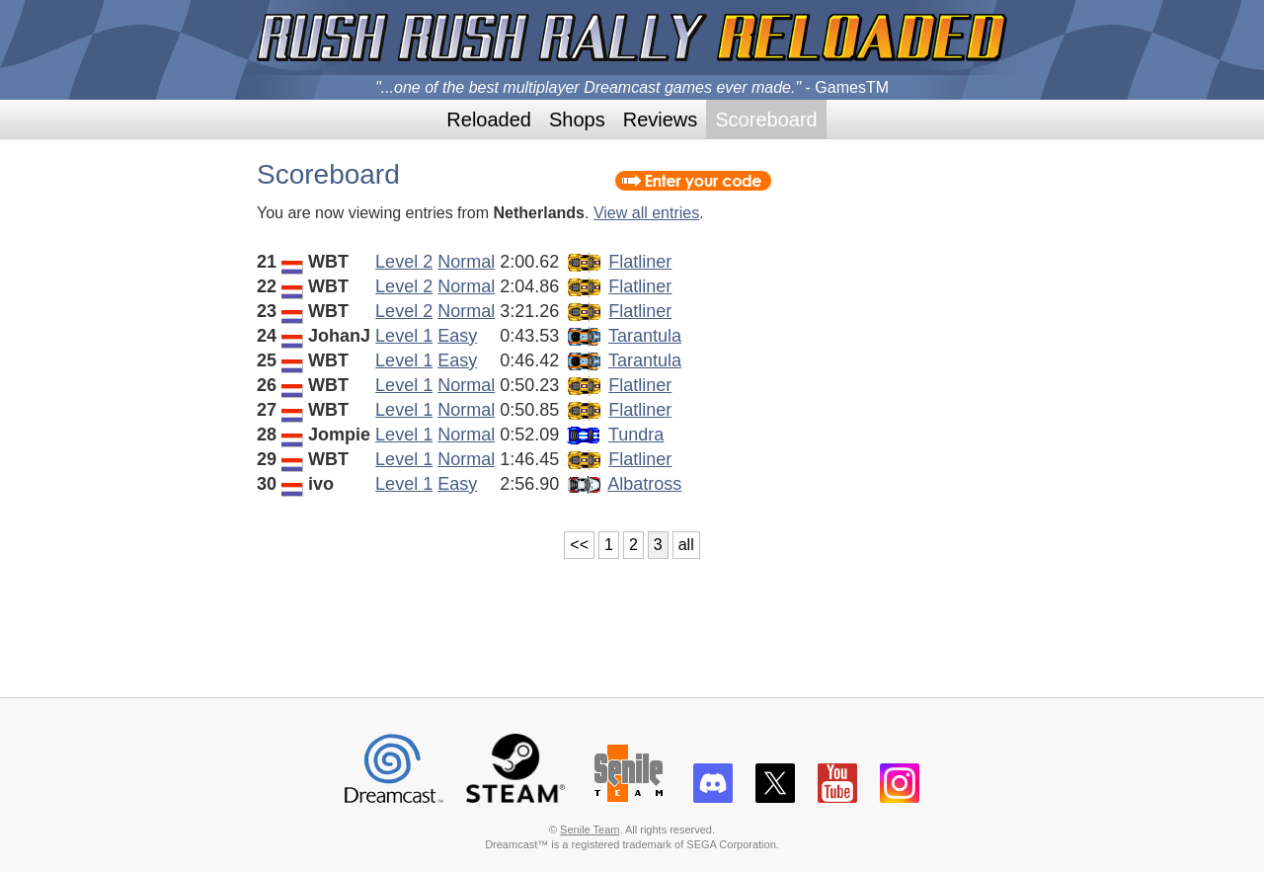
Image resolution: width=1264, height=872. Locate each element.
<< (579, 544)
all (686, 544)
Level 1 (404, 336)
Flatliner (640, 262)
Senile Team (589, 829)
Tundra (636, 434)
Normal (466, 262)
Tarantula (644, 336)
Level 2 (404, 262)
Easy (457, 336)
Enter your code (693, 181)
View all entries (646, 212)
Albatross (644, 484)
